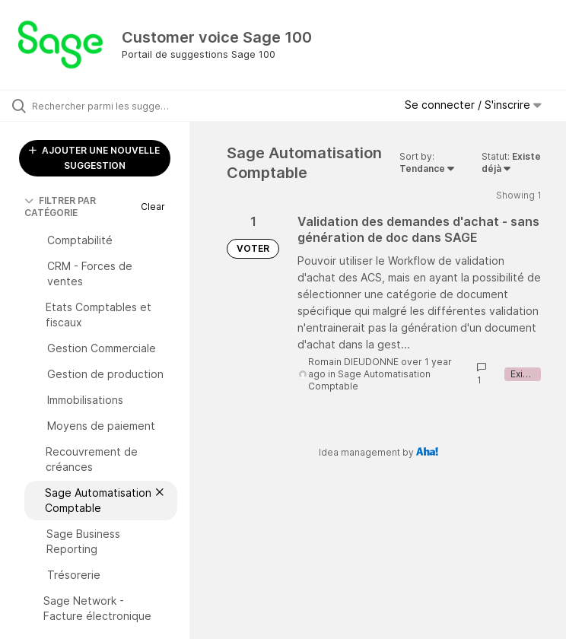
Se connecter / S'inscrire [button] (473, 104)
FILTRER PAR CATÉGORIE (60, 206)
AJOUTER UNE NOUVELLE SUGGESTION (94, 158)
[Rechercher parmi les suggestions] (103, 106)
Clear (153, 206)
